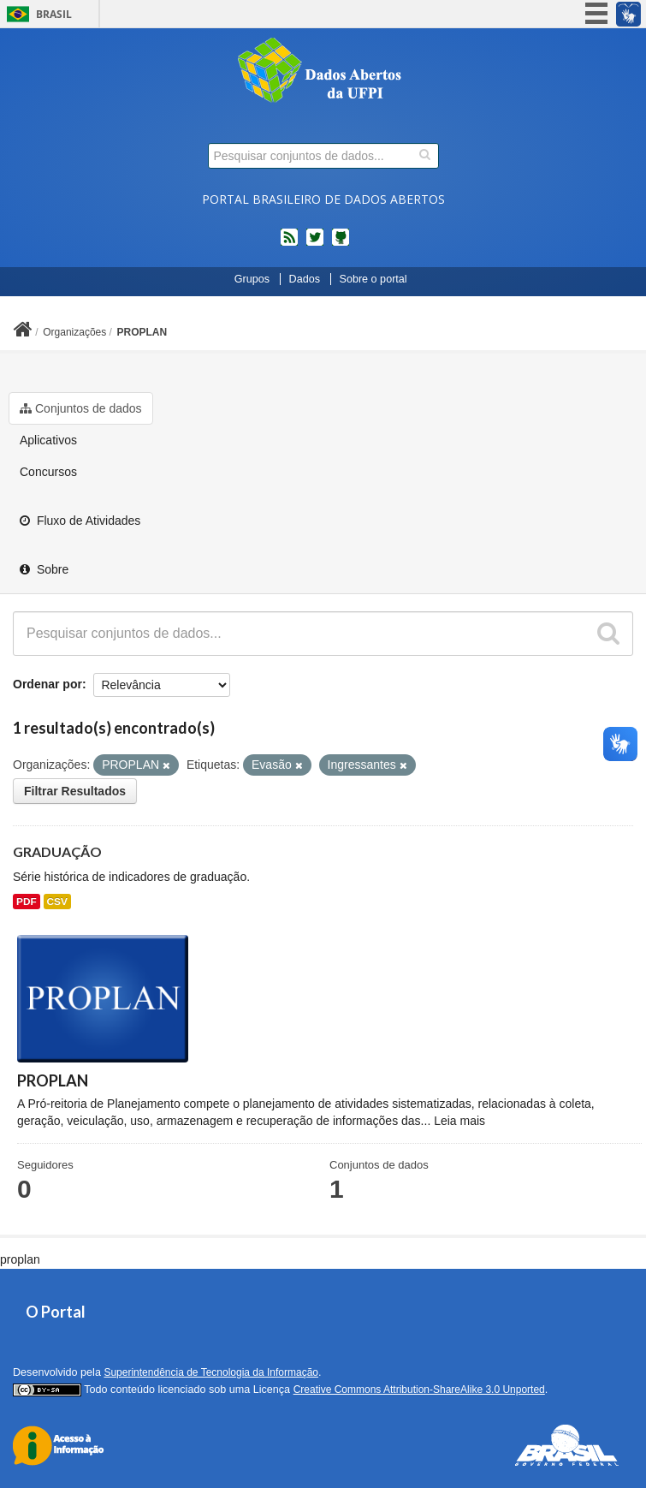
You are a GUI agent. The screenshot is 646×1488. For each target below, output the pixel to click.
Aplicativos (48, 440)
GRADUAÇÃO (57, 851)
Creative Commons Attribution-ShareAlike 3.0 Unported (419, 1390)
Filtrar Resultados (75, 791)
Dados (304, 279)
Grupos (252, 279)
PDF (26, 902)
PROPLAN (142, 332)
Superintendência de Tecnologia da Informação (211, 1372)
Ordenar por (47, 684)
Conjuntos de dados (81, 408)
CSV (57, 902)
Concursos (48, 472)
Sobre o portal (373, 279)
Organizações (74, 332)
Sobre (44, 569)
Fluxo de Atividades (80, 520)
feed (289, 244)
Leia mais (459, 1121)
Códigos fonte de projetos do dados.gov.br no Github (340, 244)
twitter (314, 244)
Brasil (54, 14)
